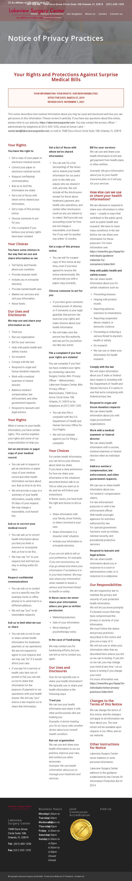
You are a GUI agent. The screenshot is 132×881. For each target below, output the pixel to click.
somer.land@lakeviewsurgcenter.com (29, 130)
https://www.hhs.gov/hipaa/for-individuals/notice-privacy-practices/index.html (107, 687)
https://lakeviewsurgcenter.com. (58, 122)
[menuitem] (28, 3)
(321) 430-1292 (115, 4)
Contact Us (79, 876)
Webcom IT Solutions (64, 876)
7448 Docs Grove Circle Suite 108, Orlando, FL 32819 (18, 833)
